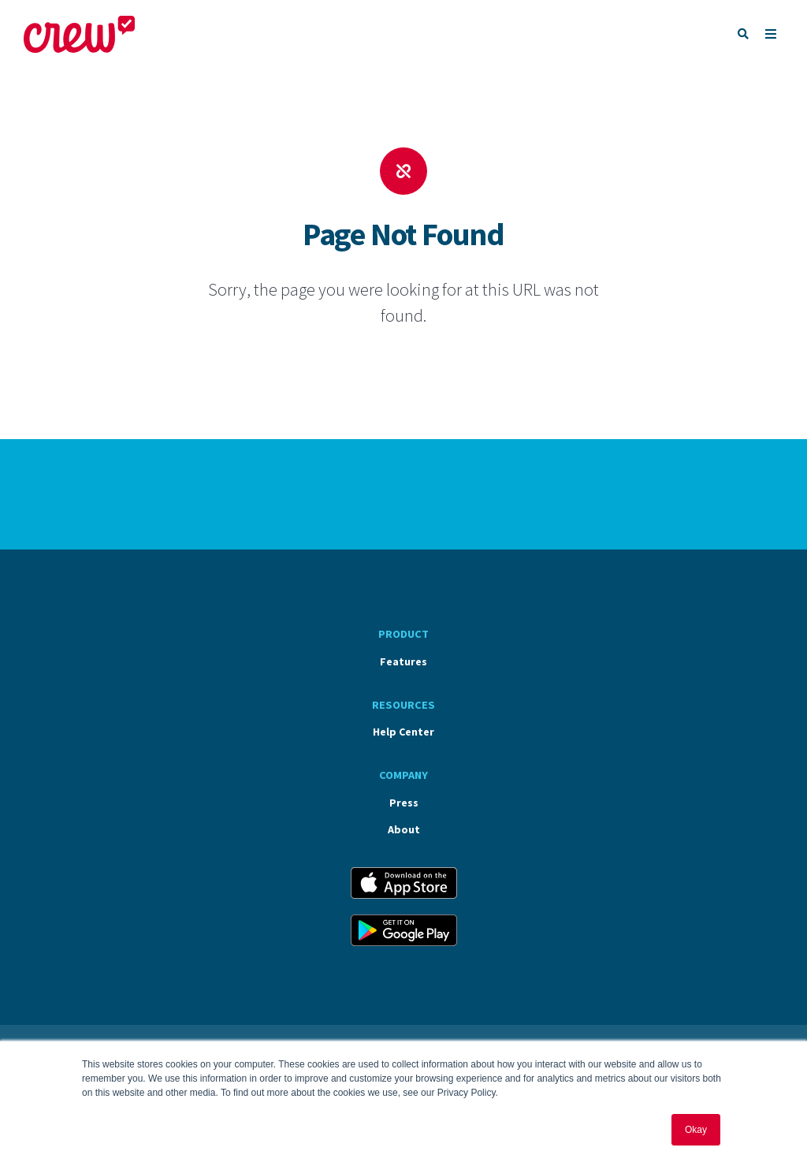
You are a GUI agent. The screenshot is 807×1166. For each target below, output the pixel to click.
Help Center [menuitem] (403, 732)
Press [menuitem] (403, 802)
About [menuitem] (404, 829)
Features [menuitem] (403, 661)
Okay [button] (696, 1129)
